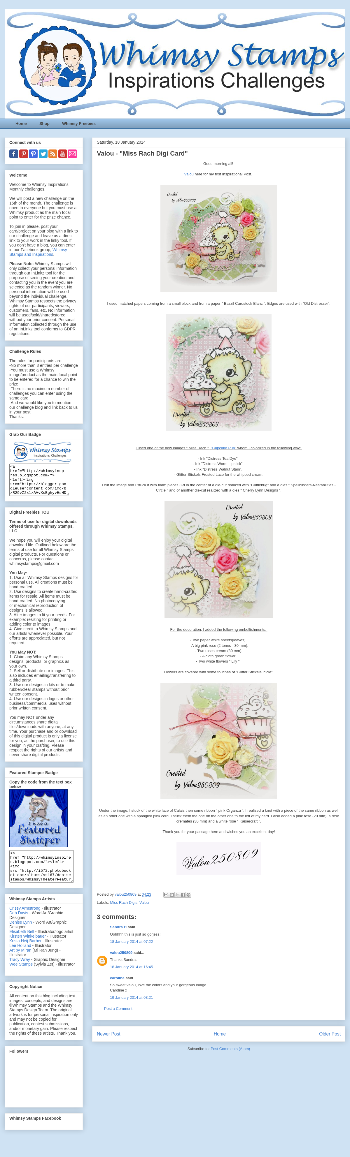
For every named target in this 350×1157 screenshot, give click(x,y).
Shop (44, 123)
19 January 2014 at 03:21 (131, 997)
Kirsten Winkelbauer (27, 948)
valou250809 (121, 952)
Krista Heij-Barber (26, 953)
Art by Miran (20, 962)
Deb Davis (18, 925)
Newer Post (108, 1033)
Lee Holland (20, 957)
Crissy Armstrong (25, 920)
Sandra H (118, 927)
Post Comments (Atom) (230, 1049)
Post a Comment (118, 1008)
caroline (117, 978)
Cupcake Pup (223, 448)
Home (21, 123)
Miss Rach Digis (123, 902)
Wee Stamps (21, 976)
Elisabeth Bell (21, 943)
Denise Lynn (20, 934)
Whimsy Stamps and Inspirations (38, 252)
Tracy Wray (19, 971)
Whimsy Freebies (79, 123)
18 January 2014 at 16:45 (131, 967)
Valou (189, 174)
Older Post (330, 1033)
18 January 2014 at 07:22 (131, 941)
